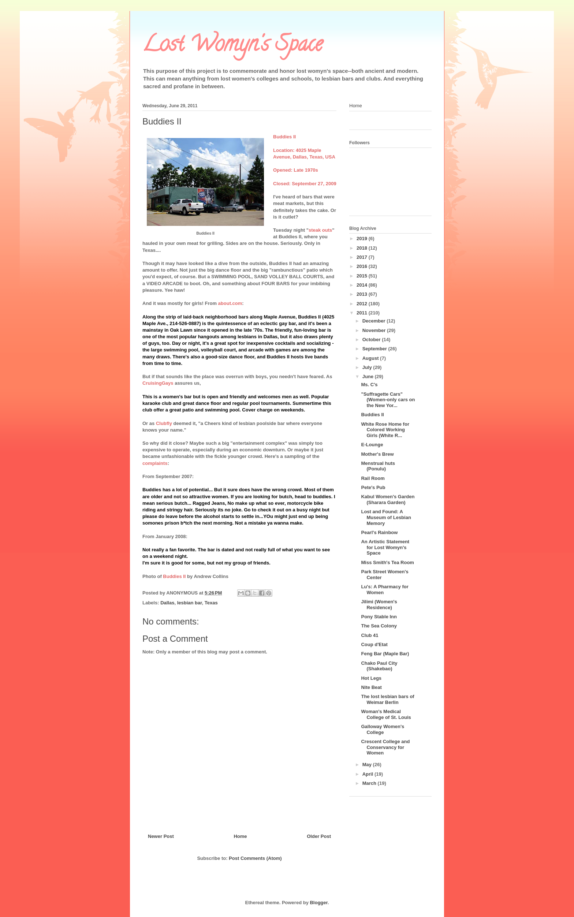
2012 (363, 303)
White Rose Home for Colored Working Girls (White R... (385, 429)
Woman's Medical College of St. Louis (386, 714)
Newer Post (161, 836)
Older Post (319, 836)
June (368, 376)
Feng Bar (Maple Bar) (385, 653)
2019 (363, 238)
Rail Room (372, 478)
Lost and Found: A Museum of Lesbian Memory (386, 517)
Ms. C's (369, 384)
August (371, 358)
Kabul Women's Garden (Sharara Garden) (387, 499)
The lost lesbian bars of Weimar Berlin (387, 699)
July (367, 367)
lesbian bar (189, 602)
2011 (363, 313)
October (372, 339)
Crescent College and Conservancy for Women (385, 747)
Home (240, 836)
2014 (363, 285)
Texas (211, 602)
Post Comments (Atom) (255, 858)
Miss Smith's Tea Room (387, 562)
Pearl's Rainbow (379, 532)
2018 (363, 248)
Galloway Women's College (382, 729)
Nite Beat (371, 687)
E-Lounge (372, 444)
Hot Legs (371, 678)
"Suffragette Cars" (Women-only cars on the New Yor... (388, 399)
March (370, 783)
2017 (363, 257)
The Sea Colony (379, 626)
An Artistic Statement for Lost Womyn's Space (385, 547)
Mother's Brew (377, 454)
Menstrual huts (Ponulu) (378, 466)
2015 (363, 276)
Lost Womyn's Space (232, 46)
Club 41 (369, 635)
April (368, 774)
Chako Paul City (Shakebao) (379, 666)
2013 (363, 294)
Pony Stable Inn (379, 616)
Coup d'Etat (374, 644)
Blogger (318, 902)
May (367, 764)
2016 (363, 266)
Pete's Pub (373, 487)
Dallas (167, 602)
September (375, 348)
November (374, 330)
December (374, 321)
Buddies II (372, 414)
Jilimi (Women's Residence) (379, 604)
